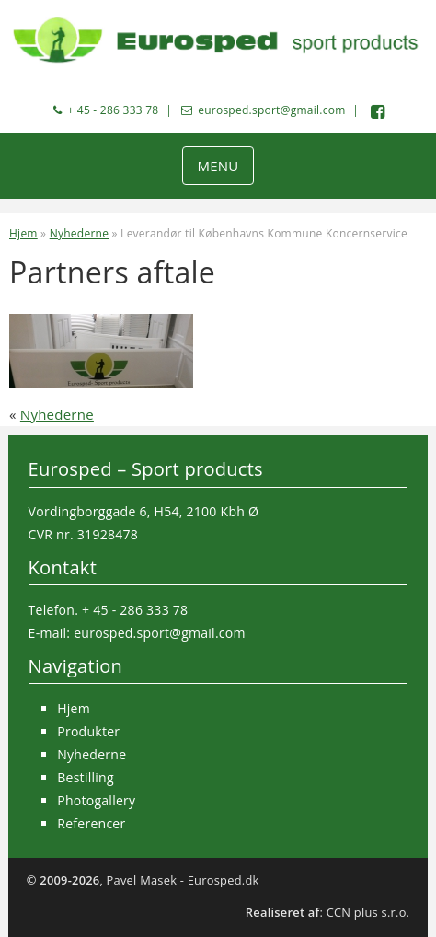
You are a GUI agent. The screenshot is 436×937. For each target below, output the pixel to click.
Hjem (23, 233)
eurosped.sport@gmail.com (271, 110)
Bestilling (85, 777)
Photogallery (96, 800)
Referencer (91, 823)
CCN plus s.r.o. (368, 912)
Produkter (88, 731)
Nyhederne (79, 233)
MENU (217, 165)
